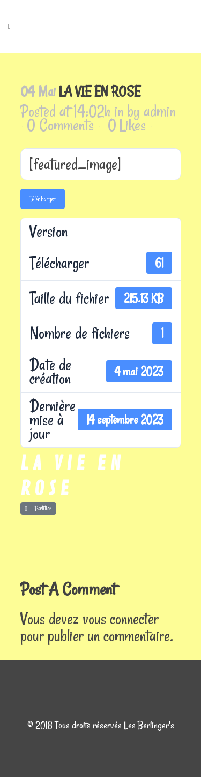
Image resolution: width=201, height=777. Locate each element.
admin (159, 111)
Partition (38, 508)
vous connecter (121, 618)
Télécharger (42, 198)
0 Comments (60, 124)
